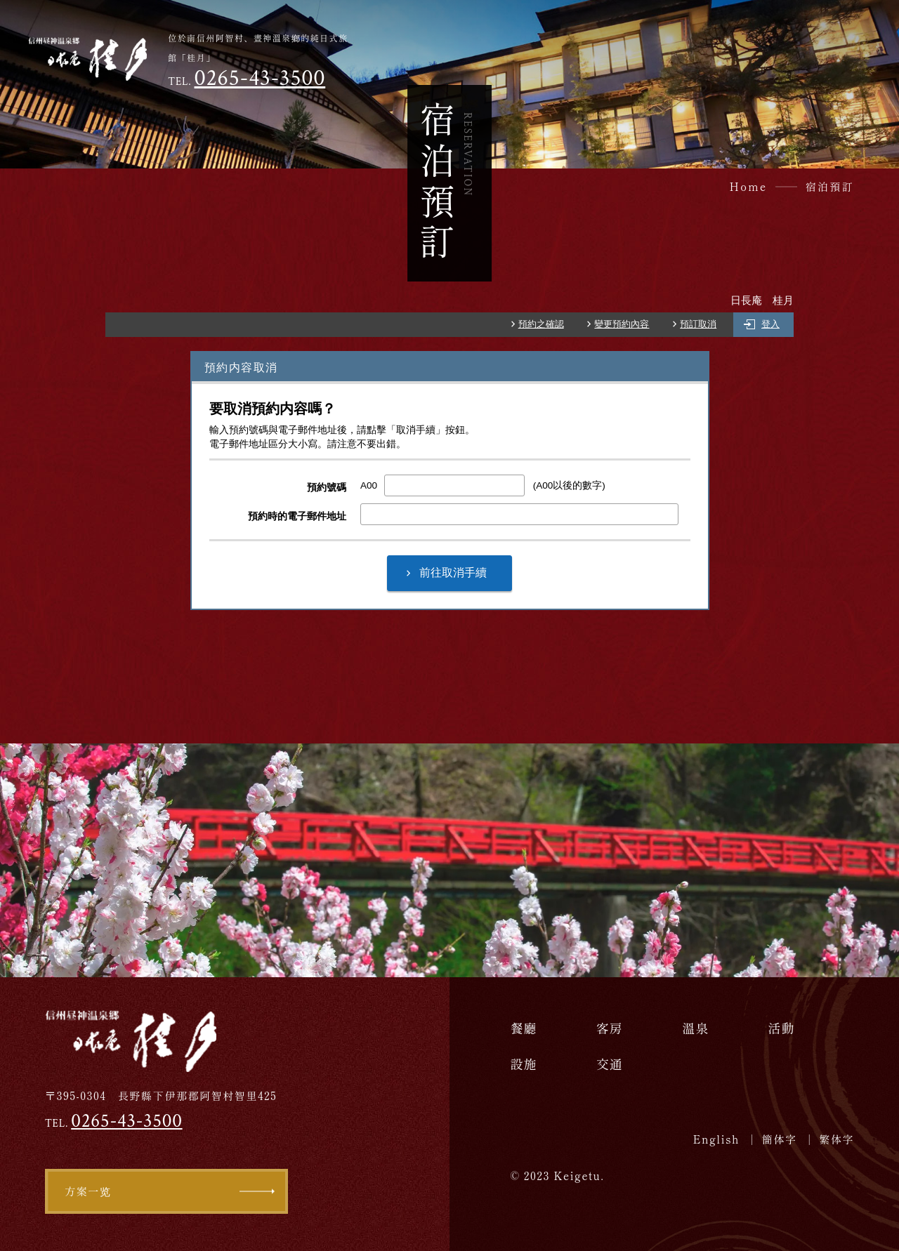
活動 (781, 1028)
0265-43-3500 (260, 78)
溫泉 (695, 1028)
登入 (770, 324)
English (716, 1139)
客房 (609, 1028)
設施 (523, 1063)
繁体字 (836, 1139)
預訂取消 (698, 324)
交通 (609, 1063)
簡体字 (779, 1139)
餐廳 (523, 1028)
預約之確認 (541, 324)
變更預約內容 (621, 324)
